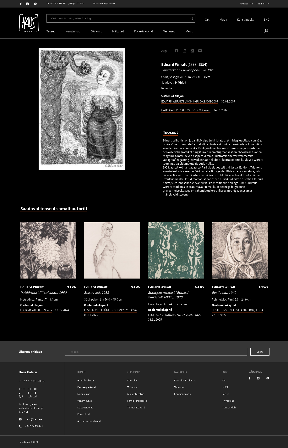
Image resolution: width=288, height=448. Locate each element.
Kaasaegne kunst (86, 387)
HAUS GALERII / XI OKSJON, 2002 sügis (185, 110)
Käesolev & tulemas (185, 380)
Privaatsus (228, 400)
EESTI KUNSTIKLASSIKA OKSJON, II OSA (237, 310)
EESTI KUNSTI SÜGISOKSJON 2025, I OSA (110, 310)
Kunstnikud (73, 31)
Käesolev (132, 380)
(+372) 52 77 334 (76, 3)
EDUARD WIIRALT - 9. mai (36, 310)
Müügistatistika (135, 394)
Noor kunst (83, 394)
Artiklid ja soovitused (89, 421)
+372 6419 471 (34, 426)
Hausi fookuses (85, 380)
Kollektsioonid (143, 31)
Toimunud (132, 387)
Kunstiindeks (245, 19)
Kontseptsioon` (183, 394)
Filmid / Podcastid (137, 400)
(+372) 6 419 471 (58, 3)
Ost (207, 19)
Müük (223, 19)
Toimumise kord (136, 407)
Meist (225, 394)
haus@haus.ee (107, 3)
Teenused (169, 31)
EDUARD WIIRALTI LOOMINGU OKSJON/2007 (189, 101)
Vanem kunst (84, 400)
